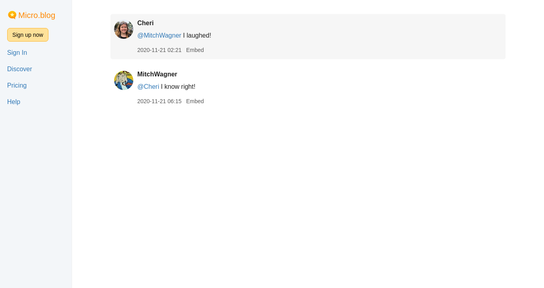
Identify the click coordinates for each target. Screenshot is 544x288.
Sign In (17, 52)
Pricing (17, 85)
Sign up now (27, 35)
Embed (195, 50)
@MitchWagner (159, 35)
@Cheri (148, 86)
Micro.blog (36, 15)
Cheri (145, 23)
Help (13, 101)
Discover (19, 69)
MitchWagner (157, 74)
